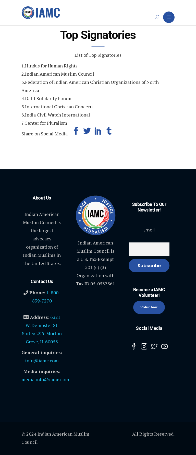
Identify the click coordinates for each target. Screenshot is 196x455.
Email (149, 230)
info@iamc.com (42, 360)
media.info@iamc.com (45, 379)
